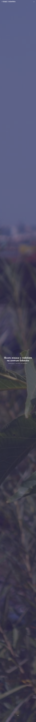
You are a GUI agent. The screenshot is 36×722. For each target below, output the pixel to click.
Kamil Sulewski (25, 363)
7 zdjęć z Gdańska (8, 1)
